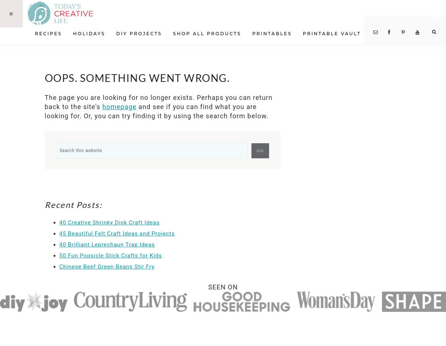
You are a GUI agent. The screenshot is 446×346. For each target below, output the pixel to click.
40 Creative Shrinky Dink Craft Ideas (109, 222)
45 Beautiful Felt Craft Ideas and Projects (117, 233)
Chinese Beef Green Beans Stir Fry (107, 266)
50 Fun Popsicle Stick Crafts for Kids (110, 255)
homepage (119, 107)
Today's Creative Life (69, 13)
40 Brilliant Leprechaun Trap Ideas (107, 244)
